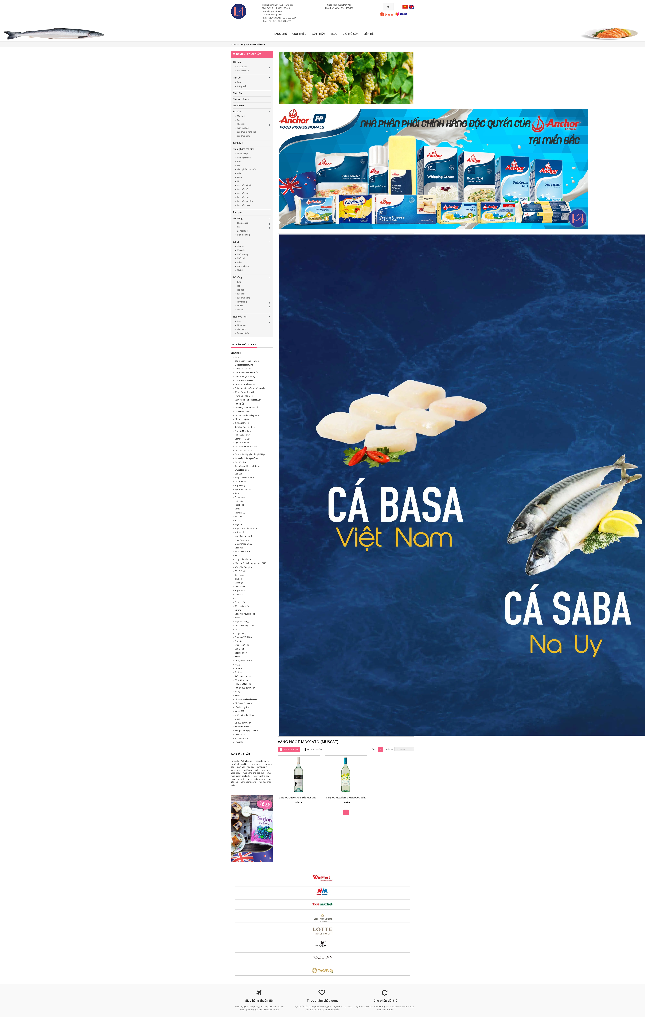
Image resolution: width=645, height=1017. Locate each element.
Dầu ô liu (241, 250)
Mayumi (238, 524)
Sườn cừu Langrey (243, 676)
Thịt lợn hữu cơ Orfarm (245, 687)
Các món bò (242, 189)
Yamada (238, 668)
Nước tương (242, 254)
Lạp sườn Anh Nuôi (243, 450)
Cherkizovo (240, 497)
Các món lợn (242, 193)
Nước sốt (241, 258)
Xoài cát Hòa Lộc (242, 423)
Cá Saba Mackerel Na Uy (246, 699)
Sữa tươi (240, 116)
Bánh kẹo (238, 143)
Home (233, 44)
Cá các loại (242, 66)
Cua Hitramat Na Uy (244, 380)
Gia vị (236, 241)
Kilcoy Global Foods (244, 660)
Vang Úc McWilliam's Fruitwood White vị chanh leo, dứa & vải (359, 797)
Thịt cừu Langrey (242, 435)
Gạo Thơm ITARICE (243, 489)
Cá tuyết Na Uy (241, 680)
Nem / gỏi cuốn (244, 157)
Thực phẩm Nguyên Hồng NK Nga (250, 454)
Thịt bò (237, 77)
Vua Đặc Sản (240, 462)
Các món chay (243, 205)
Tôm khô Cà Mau (242, 411)
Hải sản (237, 62)
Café (239, 282)
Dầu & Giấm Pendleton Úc (246, 372)
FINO (237, 598)
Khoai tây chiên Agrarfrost (246, 458)
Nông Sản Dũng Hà (243, 567)
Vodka (240, 305)
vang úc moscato (248, 782)
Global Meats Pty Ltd (244, 364)
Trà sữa (240, 289)
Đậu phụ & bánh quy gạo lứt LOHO (250, 563)
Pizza (239, 177)
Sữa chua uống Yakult (244, 625)
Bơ (238, 120)
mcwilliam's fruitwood (242, 761)
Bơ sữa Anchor (241, 738)
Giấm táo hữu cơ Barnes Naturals (250, 388)
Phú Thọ (238, 516)
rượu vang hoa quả (245, 767)
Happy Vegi (240, 485)
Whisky (240, 309)
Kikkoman (239, 547)
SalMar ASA (240, 734)
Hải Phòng (239, 505)
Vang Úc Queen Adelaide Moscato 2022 (301, 797)
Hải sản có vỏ (243, 70)
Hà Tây (238, 520)
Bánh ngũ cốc (243, 333)
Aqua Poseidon (242, 540)
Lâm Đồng (239, 648)
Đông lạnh (241, 86)
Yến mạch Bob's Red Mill (246, 446)
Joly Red (238, 578)
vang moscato (238, 779)
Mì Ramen (241, 325)
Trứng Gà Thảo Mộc (244, 396)
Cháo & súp (242, 153)
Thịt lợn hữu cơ (241, 99)
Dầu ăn (240, 246)
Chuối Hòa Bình (242, 470)
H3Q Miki (239, 742)
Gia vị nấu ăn (243, 266)
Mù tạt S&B (239, 711)
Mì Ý (239, 181)
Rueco (237, 617)
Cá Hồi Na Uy (241, 571)
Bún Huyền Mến (242, 606)
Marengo (239, 582)
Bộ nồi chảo (242, 231)
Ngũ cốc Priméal (242, 442)
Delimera (239, 594)
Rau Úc (238, 629)
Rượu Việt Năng (241, 621)
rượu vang (255, 764)
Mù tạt (240, 270)
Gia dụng (237, 218)
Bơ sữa (237, 111)
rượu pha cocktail (240, 764)
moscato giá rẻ (262, 761)
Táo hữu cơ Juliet (242, 419)
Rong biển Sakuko (243, 559)
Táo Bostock (240, 481)
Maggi (237, 664)
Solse (237, 493)
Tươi (239, 82)
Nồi (238, 226)
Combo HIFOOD (242, 438)
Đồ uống (237, 277)
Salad (239, 173)
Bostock (238, 672)
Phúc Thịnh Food (242, 551)
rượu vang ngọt (251, 770)
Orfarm (238, 610)
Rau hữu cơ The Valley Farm (247, 415)
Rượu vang (242, 301)
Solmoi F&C (240, 512)
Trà (238, 285)
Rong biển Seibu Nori (244, 477)
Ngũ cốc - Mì (239, 316)
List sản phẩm (314, 749)
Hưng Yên (239, 501)
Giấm (239, 262)
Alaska (238, 357)
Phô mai (240, 124)
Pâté (239, 161)
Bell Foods (239, 575)
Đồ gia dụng (240, 633)
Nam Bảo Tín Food (243, 536)
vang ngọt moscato (256, 779)
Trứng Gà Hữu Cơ (242, 368)
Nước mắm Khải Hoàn (244, 715)
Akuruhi (238, 555)
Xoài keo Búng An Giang (245, 427)
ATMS (237, 695)
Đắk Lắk (238, 473)
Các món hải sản (244, 185)
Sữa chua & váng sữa (246, 132)
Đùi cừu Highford (242, 707)
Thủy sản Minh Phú (243, 684)
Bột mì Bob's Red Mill (244, 392)
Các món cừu (243, 197)
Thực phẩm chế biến (243, 149)
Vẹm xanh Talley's (243, 726)
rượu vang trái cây (261, 776)
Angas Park (240, 590)
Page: (374, 749)
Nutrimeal (239, 532)
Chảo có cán (242, 223)
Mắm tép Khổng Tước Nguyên (248, 399)
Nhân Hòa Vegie (242, 645)
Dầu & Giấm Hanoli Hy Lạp (247, 361)
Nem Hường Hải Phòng (245, 376)
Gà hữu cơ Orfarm (243, 722)
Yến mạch (241, 329)
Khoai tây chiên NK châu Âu (247, 407)
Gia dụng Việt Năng (243, 637)
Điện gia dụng (243, 234)
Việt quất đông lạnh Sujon (246, 730)
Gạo (239, 321)
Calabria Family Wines (245, 384)
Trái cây (238, 641)
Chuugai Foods (241, 602)
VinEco (238, 656)
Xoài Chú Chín (241, 652)
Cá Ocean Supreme (243, 703)
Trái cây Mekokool (243, 431)
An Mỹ (237, 691)
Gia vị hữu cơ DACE (243, 544)
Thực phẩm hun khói (246, 169)
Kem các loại (242, 128)
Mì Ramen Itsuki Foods (245, 613)
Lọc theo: (389, 749)
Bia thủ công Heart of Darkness (249, 466)
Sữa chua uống (243, 136)
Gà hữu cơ (238, 105)
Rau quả (237, 212)
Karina (237, 508)
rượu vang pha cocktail (253, 773)
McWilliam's (240, 586)
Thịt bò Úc (239, 403)
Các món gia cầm (245, 201)
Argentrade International (246, 528)
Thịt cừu (237, 93)
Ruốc (239, 165)
